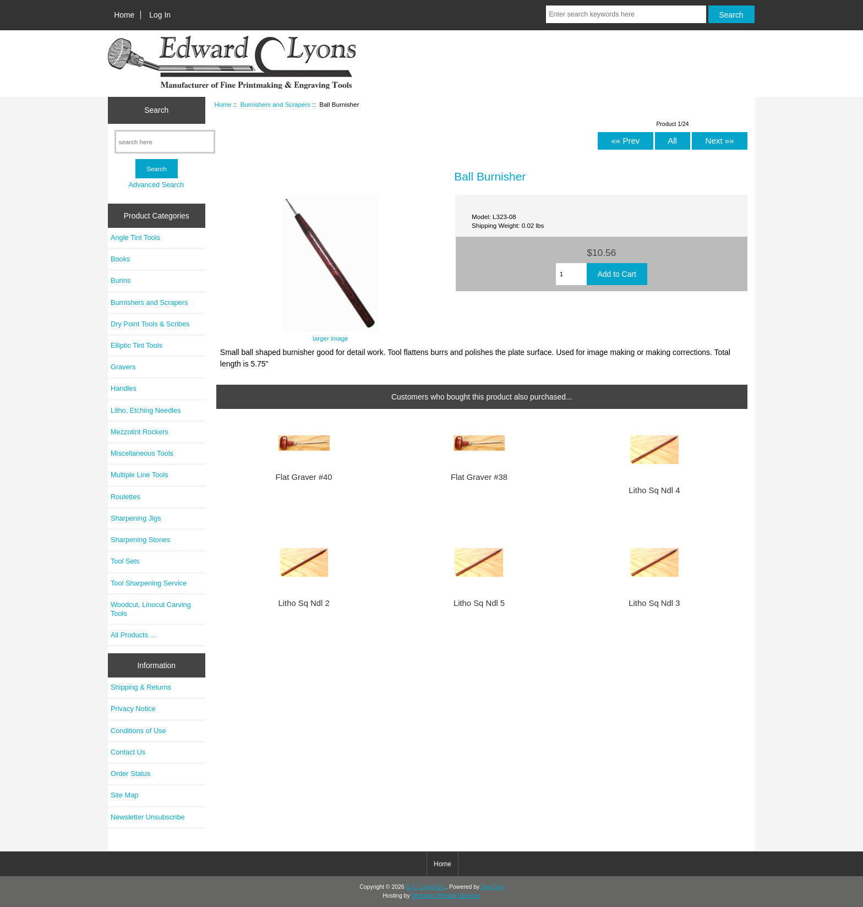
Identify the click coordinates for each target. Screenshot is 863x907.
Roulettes (125, 497)
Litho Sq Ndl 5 (479, 603)
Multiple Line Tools (139, 475)
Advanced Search (156, 185)
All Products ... (133, 635)
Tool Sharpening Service (149, 583)
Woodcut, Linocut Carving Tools (151, 609)
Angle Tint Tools (135, 237)
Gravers (123, 367)
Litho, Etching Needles (146, 410)
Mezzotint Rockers (139, 432)
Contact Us (128, 752)
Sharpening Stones (140, 540)
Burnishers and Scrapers (275, 104)
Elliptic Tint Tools (136, 345)
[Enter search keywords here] (626, 14)
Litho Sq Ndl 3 (654, 603)
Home (124, 14)
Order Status (130, 773)
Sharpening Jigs (136, 518)
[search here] (164, 142)
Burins (120, 280)
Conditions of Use (138, 730)
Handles (123, 388)
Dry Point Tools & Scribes (150, 324)
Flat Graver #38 (479, 477)
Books (120, 259)
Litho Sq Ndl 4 (654, 490)
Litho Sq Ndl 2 (304, 603)
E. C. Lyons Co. (426, 887)
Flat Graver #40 (304, 477)
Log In (160, 14)
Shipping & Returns (141, 687)
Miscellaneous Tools (142, 453)
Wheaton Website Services (446, 896)
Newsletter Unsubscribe (148, 817)
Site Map (124, 795)
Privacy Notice (133, 708)
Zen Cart (492, 887)
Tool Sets (125, 561)
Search (156, 110)
